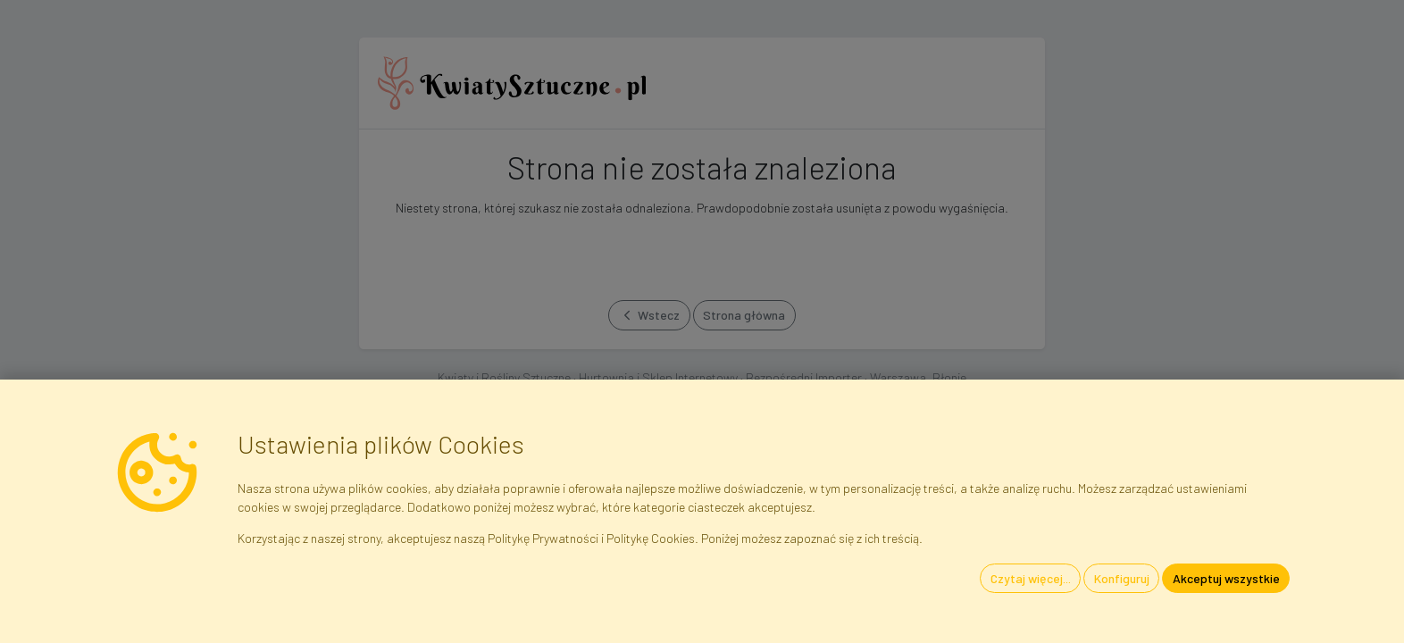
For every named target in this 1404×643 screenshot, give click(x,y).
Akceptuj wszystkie (1226, 578)
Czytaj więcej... (1030, 578)
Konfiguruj (1121, 578)
